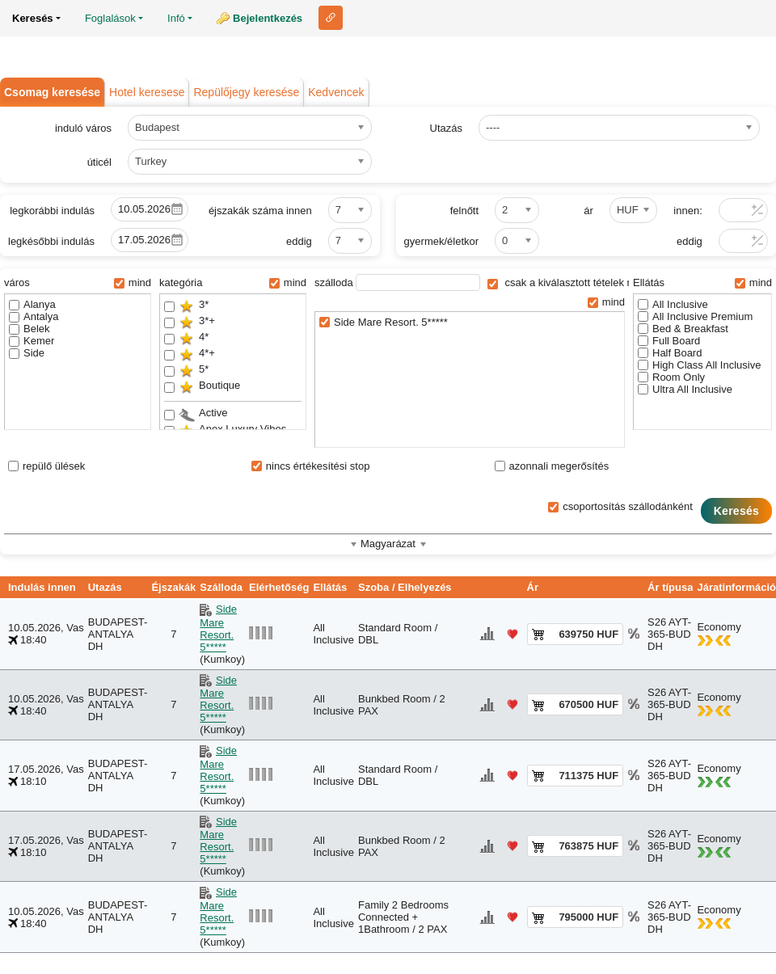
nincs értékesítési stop (310, 466)
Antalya (33, 316)
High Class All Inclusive (699, 365)
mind (132, 282)
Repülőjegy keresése (246, 92)
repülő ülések (46, 466)
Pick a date (177, 209)
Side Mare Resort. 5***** (383, 322)
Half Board (670, 353)
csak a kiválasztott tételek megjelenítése (590, 282)
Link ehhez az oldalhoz (330, 18)
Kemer (31, 341)
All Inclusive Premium (695, 316)
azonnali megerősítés (552, 466)
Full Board (669, 341)
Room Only (671, 377)
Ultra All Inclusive (685, 389)
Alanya (32, 304)
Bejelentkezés (267, 18)
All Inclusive (673, 304)
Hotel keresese (146, 92)
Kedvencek (336, 92)
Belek (29, 329)
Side (26, 353)
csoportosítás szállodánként (620, 506)
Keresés (736, 510)
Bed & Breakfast (683, 329)
